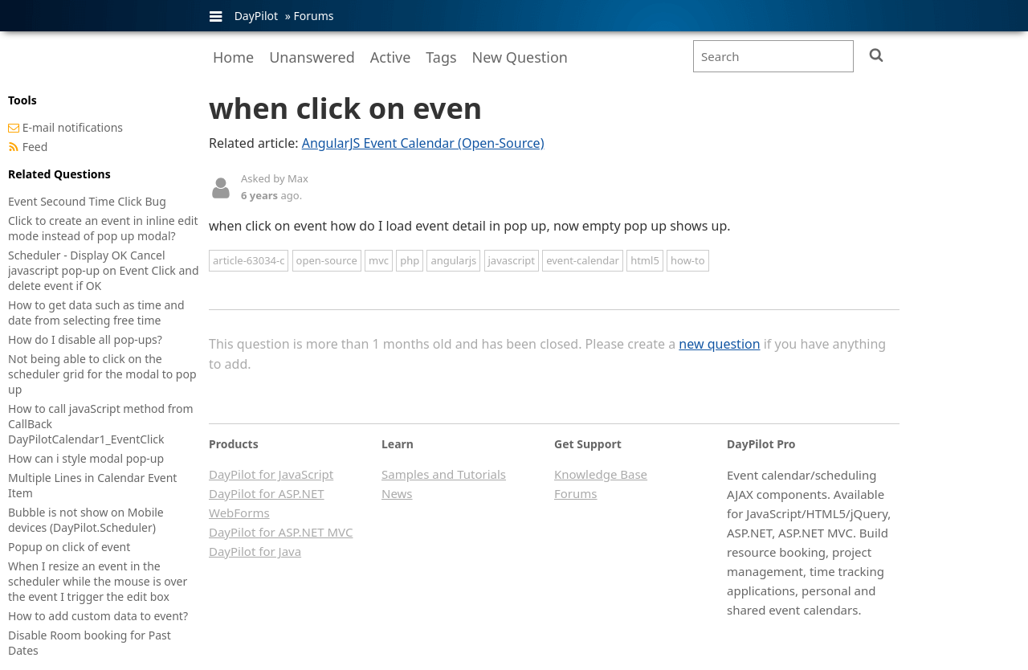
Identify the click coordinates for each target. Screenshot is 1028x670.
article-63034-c (248, 260)
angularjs (453, 260)
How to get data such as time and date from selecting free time (96, 312)
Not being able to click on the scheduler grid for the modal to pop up (102, 374)
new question (719, 344)
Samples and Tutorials (443, 474)
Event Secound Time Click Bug (87, 201)
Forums (313, 15)
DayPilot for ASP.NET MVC (281, 532)
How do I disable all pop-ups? (85, 339)
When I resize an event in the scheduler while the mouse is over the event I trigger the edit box (97, 581)
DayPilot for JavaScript (271, 474)
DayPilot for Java (255, 551)
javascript (511, 260)
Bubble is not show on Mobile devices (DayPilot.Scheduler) (86, 520)
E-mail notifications (72, 127)
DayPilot (256, 15)
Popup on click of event (69, 546)
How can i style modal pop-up (86, 458)
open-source (326, 260)
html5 (644, 260)
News (397, 493)
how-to (688, 260)
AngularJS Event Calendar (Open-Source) (423, 143)
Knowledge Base (600, 474)
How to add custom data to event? (98, 615)
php (409, 260)
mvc (379, 260)
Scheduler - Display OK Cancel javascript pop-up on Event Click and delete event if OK (103, 270)
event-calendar (582, 260)
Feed (35, 146)
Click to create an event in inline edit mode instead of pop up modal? (103, 228)
